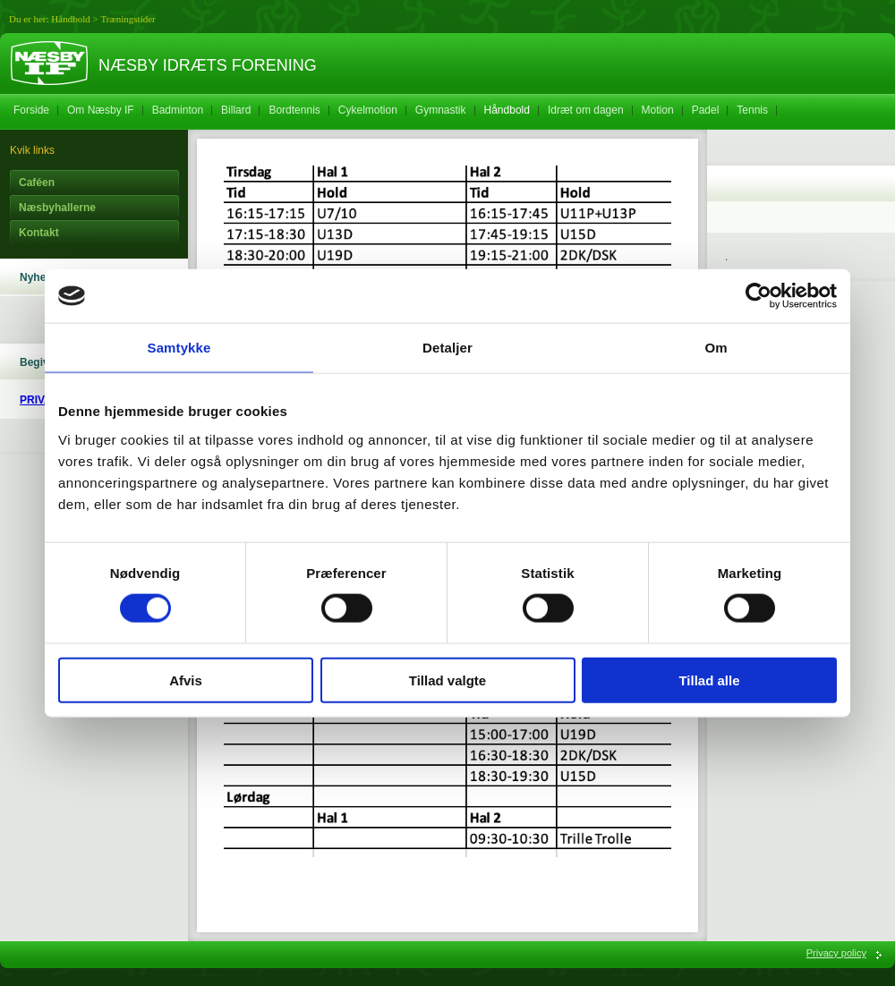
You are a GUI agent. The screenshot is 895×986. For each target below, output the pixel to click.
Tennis (752, 110)
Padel (706, 110)
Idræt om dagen (586, 110)
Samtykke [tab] (179, 347)
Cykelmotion (367, 110)
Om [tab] (715, 347)
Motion (658, 110)
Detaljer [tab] (447, 347)
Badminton (177, 110)
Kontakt (39, 232)
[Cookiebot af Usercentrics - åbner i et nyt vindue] (758, 296)
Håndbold (70, 18)
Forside (31, 110)
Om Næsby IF (100, 110)
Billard (236, 110)
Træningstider (127, 18)
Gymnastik (440, 110)
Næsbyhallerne (57, 207)
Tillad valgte (447, 679)
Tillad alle (708, 679)
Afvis (185, 679)
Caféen (37, 182)
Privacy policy (836, 953)
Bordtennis (294, 110)
